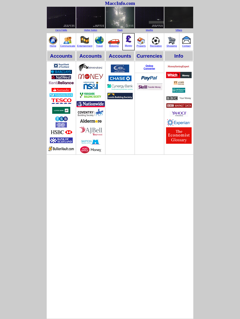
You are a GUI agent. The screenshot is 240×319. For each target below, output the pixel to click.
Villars (178, 30)
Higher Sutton (90, 30)
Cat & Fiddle (61, 30)
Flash (120, 30)
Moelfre (149, 30)
